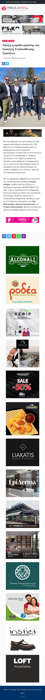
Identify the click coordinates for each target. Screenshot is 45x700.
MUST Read (11, 41)
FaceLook (5, 41)
